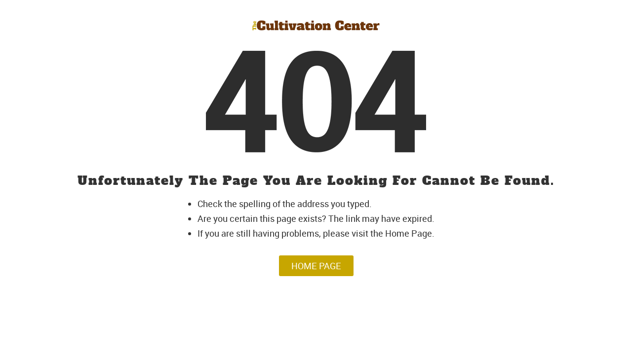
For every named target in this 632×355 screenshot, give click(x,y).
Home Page (316, 266)
